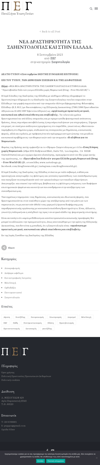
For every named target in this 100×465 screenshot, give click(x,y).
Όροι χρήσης (7, 372)
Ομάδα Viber (8, 429)
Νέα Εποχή (10, 282)
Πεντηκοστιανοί (13, 292)
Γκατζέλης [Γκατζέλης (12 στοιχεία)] (20, 317)
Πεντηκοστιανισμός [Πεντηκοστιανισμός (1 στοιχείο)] (33, 322)
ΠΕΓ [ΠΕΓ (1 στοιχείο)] (5, 322)
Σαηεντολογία (60, 61)
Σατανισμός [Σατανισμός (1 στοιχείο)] (31, 328)
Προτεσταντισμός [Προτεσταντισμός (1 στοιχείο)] (12, 328)
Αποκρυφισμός (12, 268)
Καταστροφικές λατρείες (17, 278)
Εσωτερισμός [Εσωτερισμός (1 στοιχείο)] (56, 317)
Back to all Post (51, 31)
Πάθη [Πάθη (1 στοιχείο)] (15, 322)
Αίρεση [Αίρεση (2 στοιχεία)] (7, 317)
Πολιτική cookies (10, 379)
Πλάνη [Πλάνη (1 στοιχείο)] (51, 322)
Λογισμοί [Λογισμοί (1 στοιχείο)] (71, 317)
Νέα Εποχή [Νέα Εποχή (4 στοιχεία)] (86, 317)
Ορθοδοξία (10, 287)
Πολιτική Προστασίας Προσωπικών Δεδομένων (26, 376)
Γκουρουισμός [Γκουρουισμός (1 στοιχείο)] (37, 317)
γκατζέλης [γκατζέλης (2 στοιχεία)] (47, 328)
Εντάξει (40, 461)
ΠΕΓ (53, 58)
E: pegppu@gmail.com (13, 425)
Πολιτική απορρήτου (56, 461)
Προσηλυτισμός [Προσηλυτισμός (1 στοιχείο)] (66, 322)
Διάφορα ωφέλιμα (13, 273)
